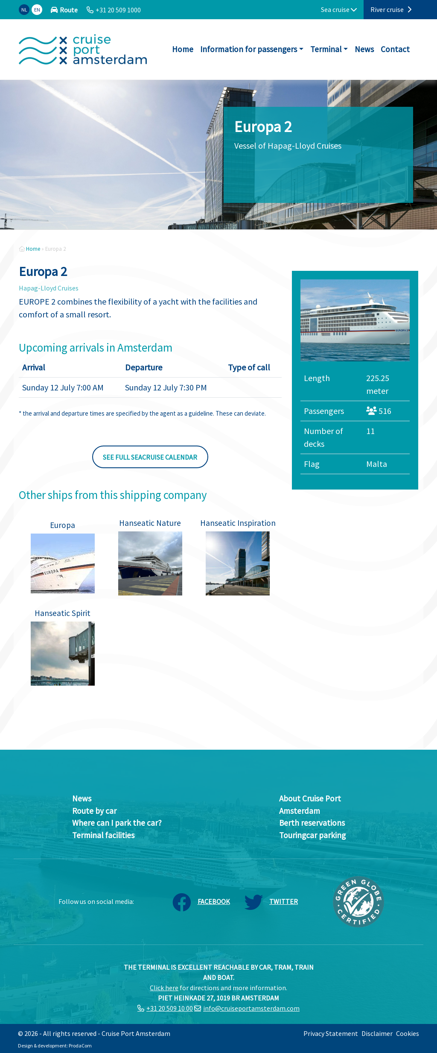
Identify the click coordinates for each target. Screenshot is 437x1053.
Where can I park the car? (117, 823)
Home (182, 49)
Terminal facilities (103, 835)
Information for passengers (248, 49)
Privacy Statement (330, 1033)
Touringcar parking (312, 835)
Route (69, 9)
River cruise (390, 9)
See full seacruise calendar (150, 457)
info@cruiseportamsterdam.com (251, 1008)
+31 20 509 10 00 (169, 1008)
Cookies (407, 1033)
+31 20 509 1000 (118, 10)
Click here (164, 987)
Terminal (325, 49)
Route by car (94, 811)
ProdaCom (80, 1045)
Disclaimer (377, 1033)
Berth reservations (312, 823)
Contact (395, 49)
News (364, 49)
